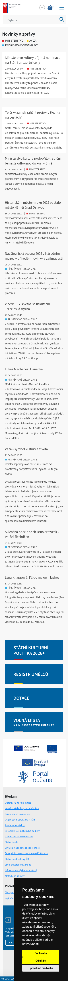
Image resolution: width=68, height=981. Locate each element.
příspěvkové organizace (20, 45)
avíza (31, 40)
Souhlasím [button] (41, 953)
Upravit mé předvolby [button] (41, 968)
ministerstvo (13, 40)
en (42, 7)
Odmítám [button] (41, 960)
